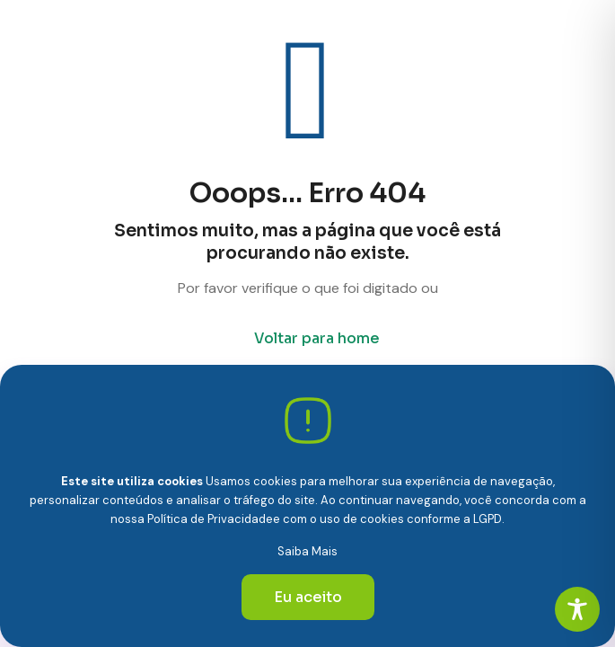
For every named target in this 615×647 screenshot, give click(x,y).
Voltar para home (317, 338)
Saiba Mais (307, 551)
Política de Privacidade (210, 519)
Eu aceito (308, 597)
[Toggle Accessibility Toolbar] (577, 609)
